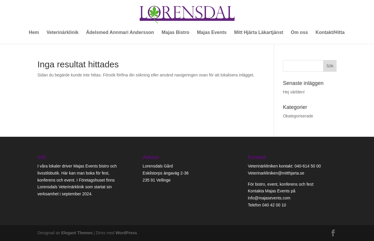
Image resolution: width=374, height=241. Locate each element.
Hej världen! (294, 92)
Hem (34, 32)
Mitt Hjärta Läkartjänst (258, 32)
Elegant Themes (77, 232)
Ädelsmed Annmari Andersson (120, 32)
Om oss (299, 32)
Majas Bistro (175, 32)
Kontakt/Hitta (330, 32)
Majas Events (211, 32)
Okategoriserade (298, 116)
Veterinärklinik (62, 32)
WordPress (126, 232)
